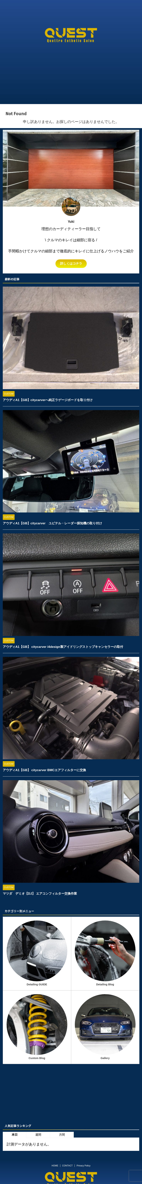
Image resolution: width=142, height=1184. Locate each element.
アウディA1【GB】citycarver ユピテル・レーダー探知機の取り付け (55, 523)
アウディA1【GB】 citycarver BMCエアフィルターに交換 (46, 770)
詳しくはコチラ (71, 263)
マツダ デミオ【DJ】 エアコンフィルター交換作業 (42, 893)
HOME (55, 1165)
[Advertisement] (71, 76)
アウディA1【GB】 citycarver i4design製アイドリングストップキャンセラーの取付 (66, 647)
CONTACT (67, 1165)
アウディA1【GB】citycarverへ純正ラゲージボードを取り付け (50, 400)
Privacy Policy (83, 1165)
